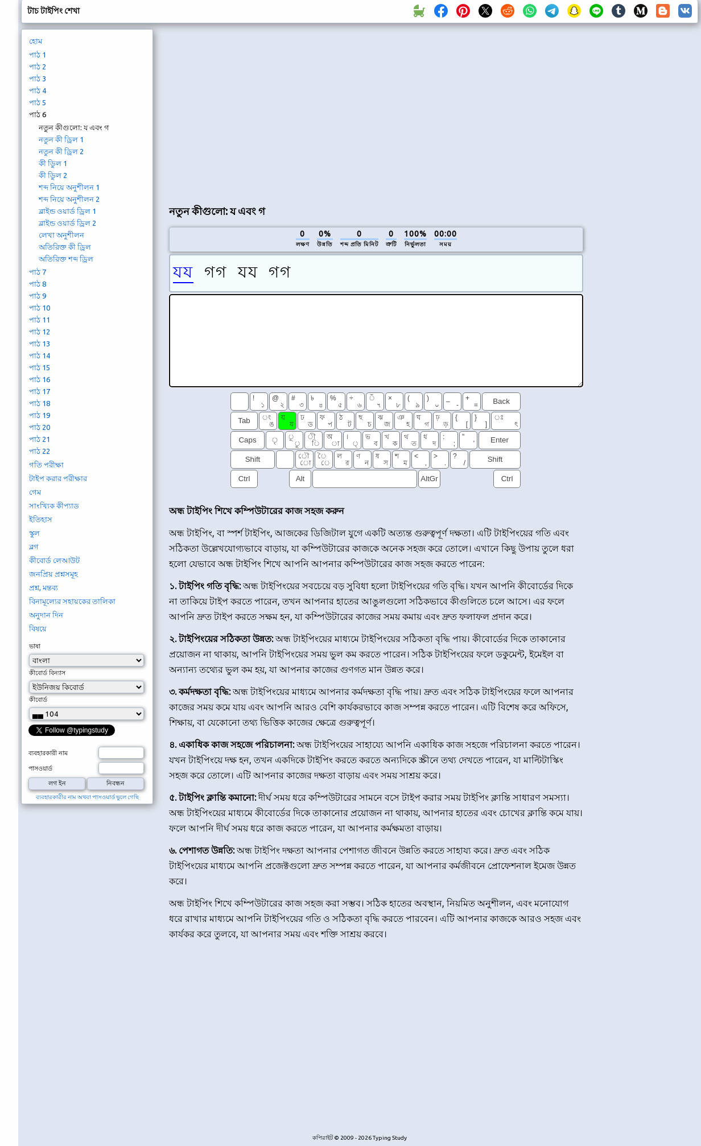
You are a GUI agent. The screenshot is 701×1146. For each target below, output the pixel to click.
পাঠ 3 (37, 78)
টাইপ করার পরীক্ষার (58, 478)
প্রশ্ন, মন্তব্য (43, 587)
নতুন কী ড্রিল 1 (61, 139)
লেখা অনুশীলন (61, 235)
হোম (35, 41)
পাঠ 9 (37, 296)
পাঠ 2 (37, 67)
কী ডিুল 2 (53, 175)
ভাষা (34, 646)
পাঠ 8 (37, 284)
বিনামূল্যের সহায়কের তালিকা (72, 601)
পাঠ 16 (39, 379)
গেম (35, 492)
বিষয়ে (38, 628)
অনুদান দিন (46, 615)
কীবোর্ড (38, 699)
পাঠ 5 (37, 102)
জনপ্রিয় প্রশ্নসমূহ (53, 574)
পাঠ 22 (39, 451)
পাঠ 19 (39, 415)
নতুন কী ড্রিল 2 (61, 151)
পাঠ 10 (39, 308)
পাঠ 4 (37, 90)
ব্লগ (34, 547)
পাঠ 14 (39, 355)
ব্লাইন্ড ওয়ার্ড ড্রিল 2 (67, 223)
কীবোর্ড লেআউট (54, 560)
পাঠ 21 (39, 439)
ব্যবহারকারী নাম (48, 753)
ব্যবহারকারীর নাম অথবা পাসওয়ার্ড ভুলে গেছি (87, 797)
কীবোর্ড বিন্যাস (47, 672)
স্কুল (34, 533)
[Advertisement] (279, 111)
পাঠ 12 (39, 332)
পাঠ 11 (39, 320)
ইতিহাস (40, 519)
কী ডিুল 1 (53, 163)
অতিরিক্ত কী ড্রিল (65, 247)
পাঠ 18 (39, 403)
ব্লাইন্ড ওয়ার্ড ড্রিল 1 (67, 211)
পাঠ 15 (39, 367)
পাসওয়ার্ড (40, 768)
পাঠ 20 (39, 427)
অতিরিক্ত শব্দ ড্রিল (66, 259)
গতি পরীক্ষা (46, 465)
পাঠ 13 (39, 343)
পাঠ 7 (37, 272)
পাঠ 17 (39, 391)
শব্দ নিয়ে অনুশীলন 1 (69, 187)
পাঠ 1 (37, 55)
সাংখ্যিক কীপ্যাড (54, 506)
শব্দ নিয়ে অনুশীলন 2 (69, 199)
